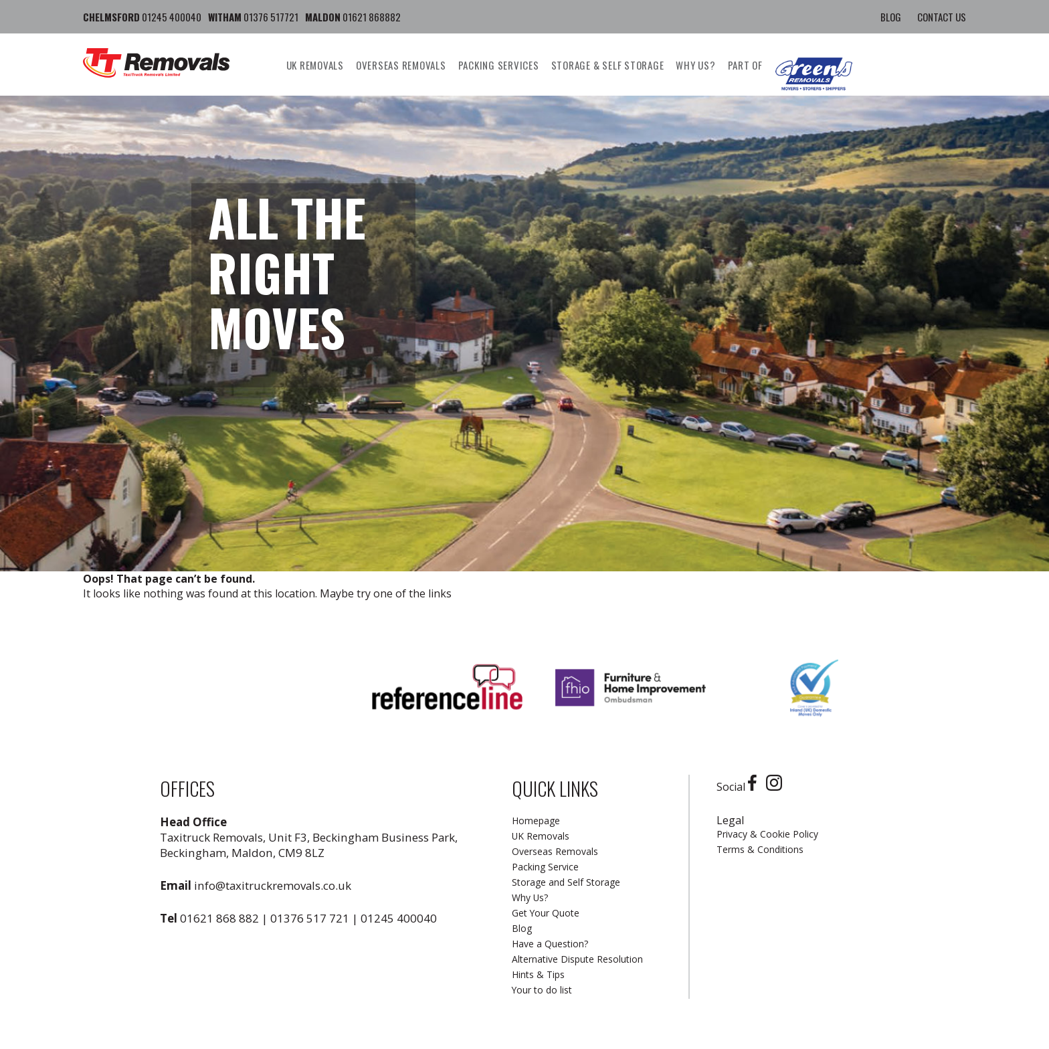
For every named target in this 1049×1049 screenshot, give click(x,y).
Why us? (695, 65)
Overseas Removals (401, 65)
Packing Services (498, 65)
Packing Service (545, 866)
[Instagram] (777, 786)
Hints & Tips (538, 974)
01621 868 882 (219, 918)
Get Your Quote (545, 913)
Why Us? (530, 897)
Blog (890, 16)
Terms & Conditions (760, 849)
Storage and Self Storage (566, 882)
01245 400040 (399, 918)
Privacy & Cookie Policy (767, 834)
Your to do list (542, 989)
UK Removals (315, 65)
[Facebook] (755, 786)
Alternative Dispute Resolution (577, 959)
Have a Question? (550, 943)
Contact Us (941, 16)
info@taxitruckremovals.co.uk (272, 885)
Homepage (536, 820)
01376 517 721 (309, 918)
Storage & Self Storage (607, 65)
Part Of (745, 65)
